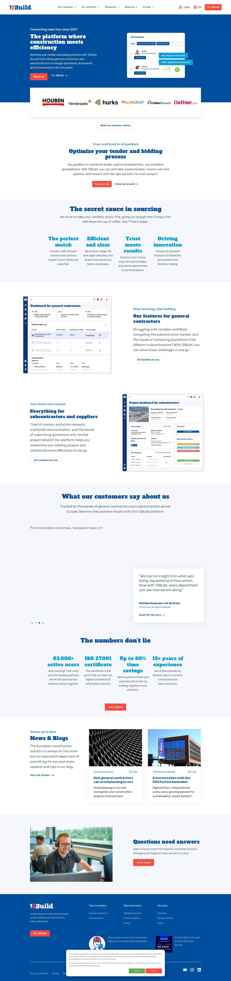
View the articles (40, 781)
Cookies (55, 978)
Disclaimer (68, 978)
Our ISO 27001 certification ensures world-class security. (187, 946)
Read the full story (150, 619)
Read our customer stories (116, 128)
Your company (65, 7)
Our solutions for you (46, 469)
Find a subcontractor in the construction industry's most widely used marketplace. (128, 945)
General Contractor (98, 918)
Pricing (147, 7)
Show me (39, 79)
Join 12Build (115, 712)
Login (184, 7)
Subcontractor (96, 923)
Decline (153, 971)
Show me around (125, 188)
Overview (161, 918)
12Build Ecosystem (132, 918)
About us (130, 7)
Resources (110, 7)
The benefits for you (148, 365)
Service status (105, 978)
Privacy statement (39, 978)
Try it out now (102, 189)
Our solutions (89, 7)
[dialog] (115, 963)
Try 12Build (213, 7)
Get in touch (143, 871)
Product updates (131, 923)
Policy (160, 928)
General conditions (85, 978)
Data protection (165, 923)
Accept (137, 971)
